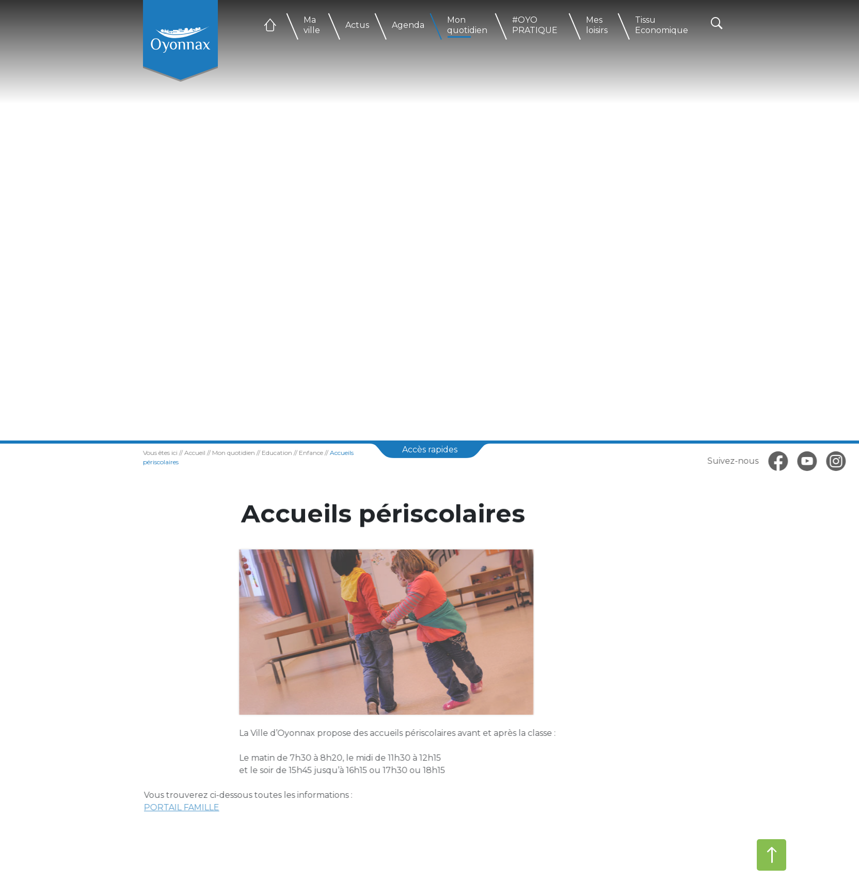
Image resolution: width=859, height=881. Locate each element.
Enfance (295, 453)
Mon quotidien (467, 25)
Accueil (178, 453)
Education (261, 453)
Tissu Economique (661, 25)
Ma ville (312, 25)
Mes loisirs (597, 25)
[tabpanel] (429, 220)
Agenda (408, 25)
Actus (357, 25)
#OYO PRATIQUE (535, 25)
